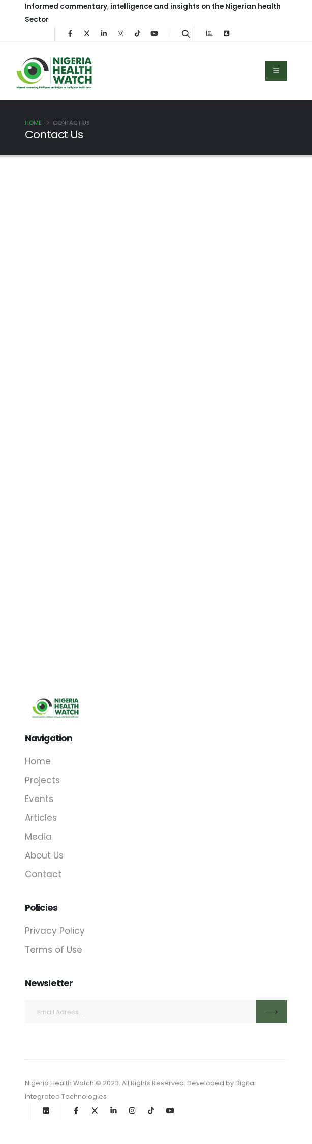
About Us (44, 855)
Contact (43, 874)
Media (38, 837)
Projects (42, 780)
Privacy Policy (55, 931)
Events (39, 799)
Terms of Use (53, 949)
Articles (41, 818)
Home (33, 123)
